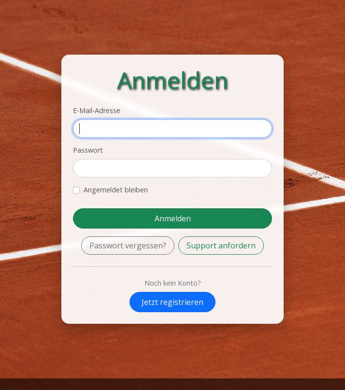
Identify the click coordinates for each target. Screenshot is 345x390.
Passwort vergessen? (127, 245)
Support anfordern (221, 245)
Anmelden (173, 218)
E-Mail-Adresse (96, 110)
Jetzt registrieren (172, 302)
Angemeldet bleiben (116, 189)
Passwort (88, 150)
